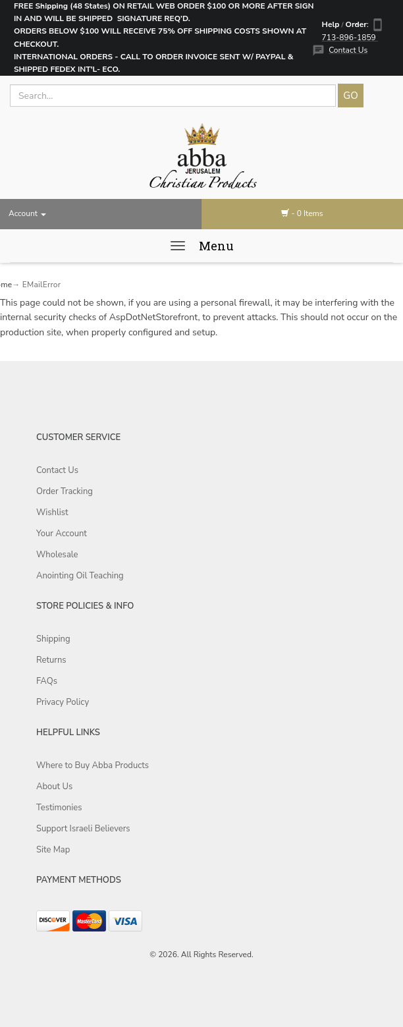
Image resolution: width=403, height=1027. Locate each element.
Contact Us (348, 50)
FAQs (46, 681)
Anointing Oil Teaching (80, 576)
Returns (51, 660)
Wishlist (52, 512)
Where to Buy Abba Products (92, 765)
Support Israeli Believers (83, 829)
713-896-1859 (350, 37)
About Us (54, 786)
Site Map (53, 850)
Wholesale (57, 555)
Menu (216, 246)
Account (27, 213)
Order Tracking (64, 491)
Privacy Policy (62, 702)
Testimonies (59, 808)
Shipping (53, 639)
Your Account (61, 534)
